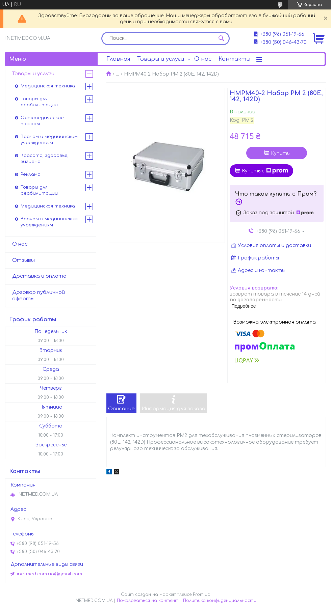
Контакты (234, 59)
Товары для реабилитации (39, 101)
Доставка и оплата (39, 276)
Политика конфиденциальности (219, 600)
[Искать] (221, 38)
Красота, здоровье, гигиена (45, 158)
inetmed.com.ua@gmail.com (49, 574)
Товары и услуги (160, 59)
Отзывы (23, 260)
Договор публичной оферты (38, 295)
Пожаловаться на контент (148, 600)
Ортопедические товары (42, 120)
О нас (202, 59)
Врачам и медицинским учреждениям (49, 139)
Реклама (31, 174)
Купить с (265, 171)
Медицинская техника (48, 86)
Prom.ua (201, 594)
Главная (118, 59)
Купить (280, 153)
